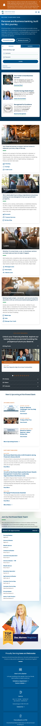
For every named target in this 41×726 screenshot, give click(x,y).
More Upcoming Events (11, 441)
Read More (7, 466)
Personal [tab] (11, 46)
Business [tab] (30, 46)
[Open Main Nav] (39, 12)
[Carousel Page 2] (14, 375)
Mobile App (7, 315)
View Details (23, 413)
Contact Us (20, 706)
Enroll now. (7, 66)
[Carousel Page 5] (20, 375)
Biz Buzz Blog (7, 220)
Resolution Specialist (9, 571)
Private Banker (7, 591)
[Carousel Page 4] (18, 375)
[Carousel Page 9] (28, 375)
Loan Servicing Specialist (10, 555)
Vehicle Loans (8, 272)
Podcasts (6, 386)
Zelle (5, 318)
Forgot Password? (8, 67)
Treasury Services (9, 217)
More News (7, 504)
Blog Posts (7, 346)
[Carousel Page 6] (22, 375)
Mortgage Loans (8, 266)
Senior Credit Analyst (9, 596)
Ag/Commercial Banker (9, 576)
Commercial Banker (8, 550)
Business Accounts (23, 40)
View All (34, 530)
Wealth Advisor (7, 545)
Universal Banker (8, 540)
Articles (6, 379)
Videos (5, 382)
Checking (6, 164)
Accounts (6, 214)
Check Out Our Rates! (20, 99)
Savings (6, 166)
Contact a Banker (20, 683)
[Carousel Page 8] (26, 375)
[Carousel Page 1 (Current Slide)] (12, 375)
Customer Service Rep (9, 581)
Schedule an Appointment (20, 681)
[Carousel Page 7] (24, 375)
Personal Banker (7, 535)
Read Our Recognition (20, 114)
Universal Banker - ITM (9, 560)
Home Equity (7, 269)
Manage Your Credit (9, 321)
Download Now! (18, 86)
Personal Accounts (8, 40)
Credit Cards (7, 169)
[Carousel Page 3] (16, 375)
